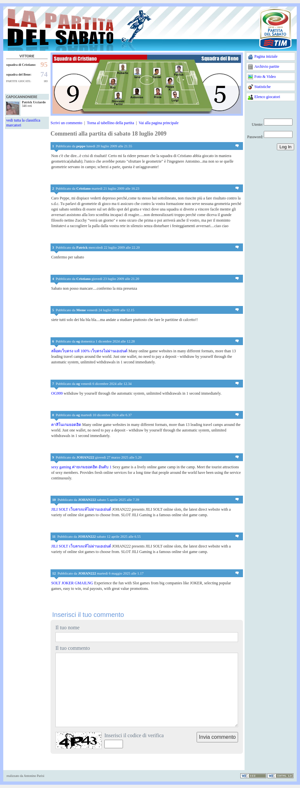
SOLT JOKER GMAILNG (72, 583)
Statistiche (262, 86)
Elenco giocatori (267, 97)
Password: (255, 137)
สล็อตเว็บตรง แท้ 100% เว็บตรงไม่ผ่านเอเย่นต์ (89, 351)
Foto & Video (265, 76)
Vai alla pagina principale (158, 123)
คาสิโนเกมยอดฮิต (66, 424)
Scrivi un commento (66, 123)
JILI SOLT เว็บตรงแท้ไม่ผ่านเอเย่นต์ (81, 509)
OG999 (57, 393)
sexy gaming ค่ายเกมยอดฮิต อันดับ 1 (81, 467)
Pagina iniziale (266, 56)
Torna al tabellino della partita (110, 123)
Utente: (257, 124)
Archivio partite (266, 66)
